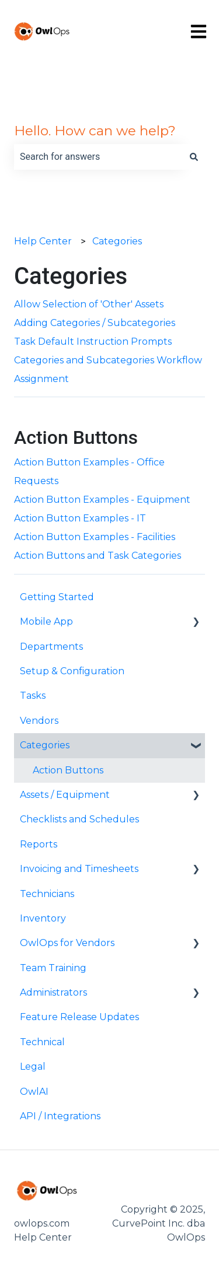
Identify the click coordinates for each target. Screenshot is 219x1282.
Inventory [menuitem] (43, 918)
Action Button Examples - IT (80, 518)
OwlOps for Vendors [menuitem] (67, 942)
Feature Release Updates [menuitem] (79, 1016)
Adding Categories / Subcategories (94, 322)
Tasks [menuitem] (33, 695)
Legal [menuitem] (33, 1066)
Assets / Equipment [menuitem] (65, 794)
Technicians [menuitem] (47, 893)
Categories (117, 241)
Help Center (43, 241)
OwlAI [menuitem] (34, 1091)
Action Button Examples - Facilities (94, 536)
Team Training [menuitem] (53, 967)
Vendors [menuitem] (39, 720)
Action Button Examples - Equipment (102, 499)
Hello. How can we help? (95, 130)
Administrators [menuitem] (53, 992)
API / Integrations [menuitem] (60, 1116)
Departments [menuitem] (51, 646)
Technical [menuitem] (42, 1042)
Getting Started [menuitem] (57, 597)
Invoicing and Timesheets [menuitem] (79, 868)
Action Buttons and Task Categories (97, 555)
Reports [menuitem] (38, 844)
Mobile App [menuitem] (46, 621)
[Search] (194, 157)
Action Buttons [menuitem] (68, 770)
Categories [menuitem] (44, 745)
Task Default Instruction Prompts (93, 341)
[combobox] (98, 157)
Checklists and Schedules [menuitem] (79, 819)
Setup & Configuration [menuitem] (72, 671)
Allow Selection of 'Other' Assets (89, 304)
